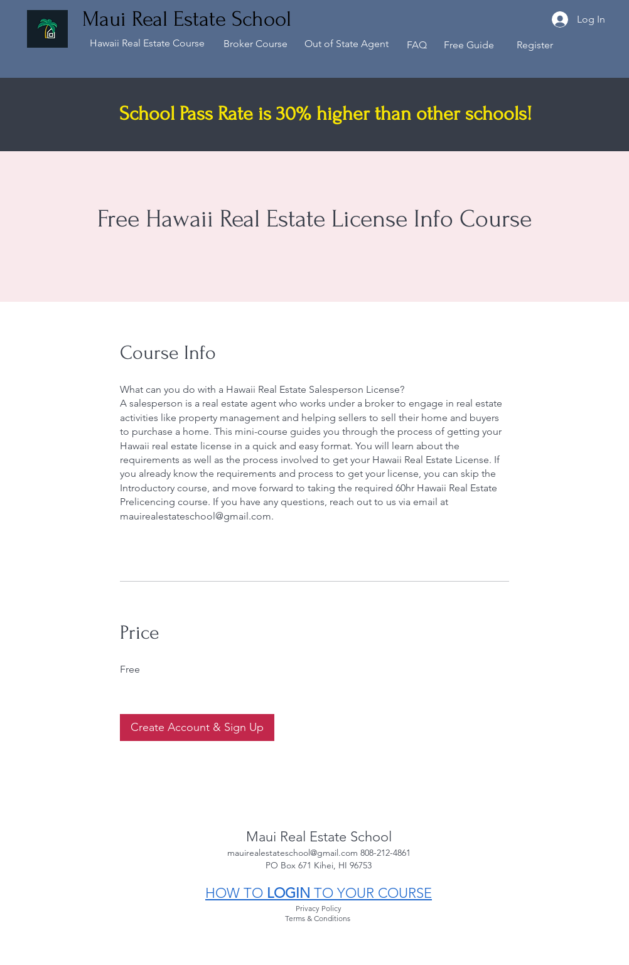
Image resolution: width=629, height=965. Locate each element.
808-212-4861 (385, 852)
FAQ (417, 45)
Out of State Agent (346, 44)
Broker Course (255, 44)
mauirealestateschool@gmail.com (293, 852)
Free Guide (469, 45)
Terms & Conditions (318, 918)
